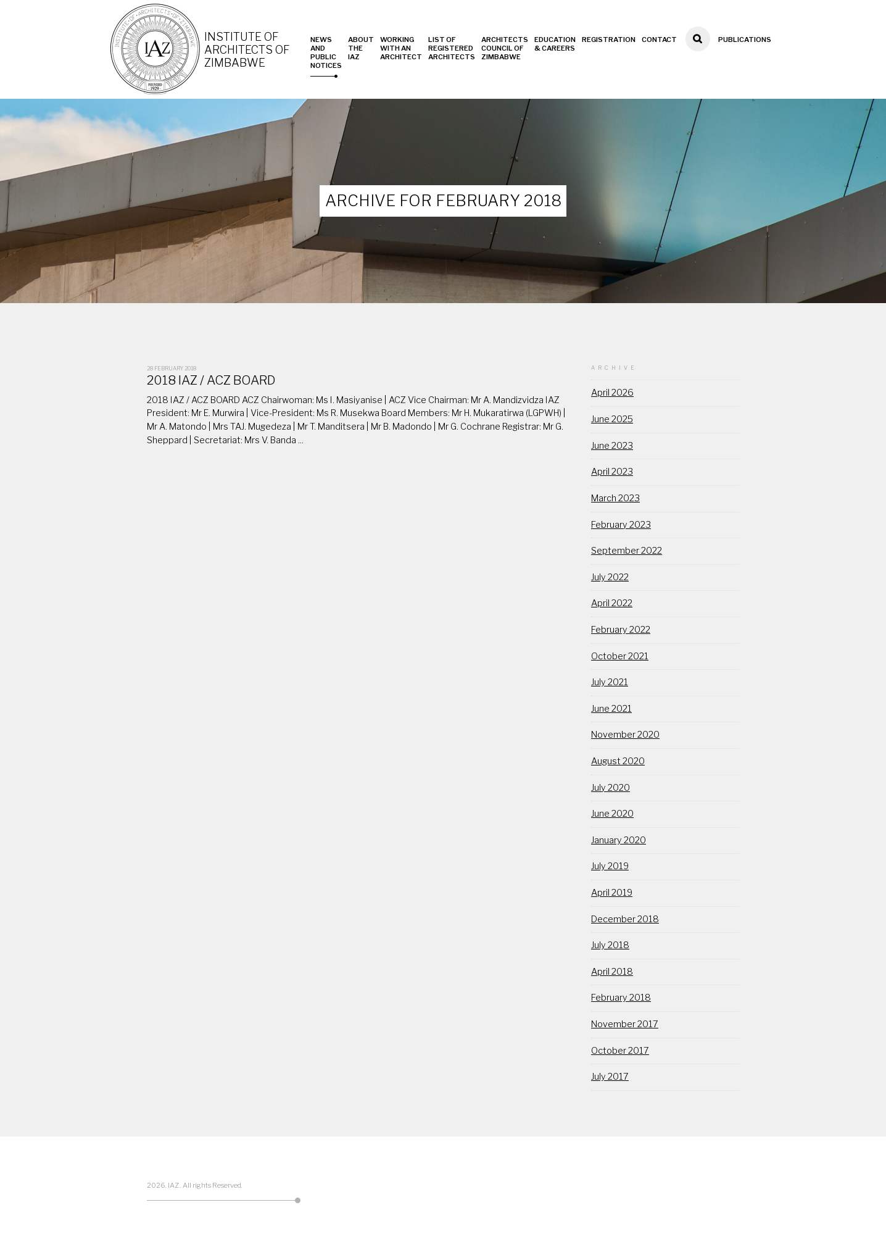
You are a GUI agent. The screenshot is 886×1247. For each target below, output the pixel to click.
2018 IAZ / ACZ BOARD (211, 380)
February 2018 (621, 997)
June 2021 (611, 708)
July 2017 (610, 1076)
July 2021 (609, 682)
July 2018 (610, 945)
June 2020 (612, 813)
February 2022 (620, 629)
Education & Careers (555, 43)
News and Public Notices (326, 52)
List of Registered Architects (451, 48)
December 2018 (625, 919)
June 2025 (612, 419)
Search (697, 55)
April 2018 (612, 971)
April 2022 (611, 603)
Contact (659, 39)
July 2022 (610, 577)
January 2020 (618, 840)
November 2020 (625, 734)
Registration (609, 39)
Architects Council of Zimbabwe (504, 48)
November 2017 (624, 1024)
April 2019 (611, 892)
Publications (744, 39)
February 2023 (621, 524)
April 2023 (612, 471)
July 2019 (610, 866)
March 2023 (615, 498)
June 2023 (612, 445)
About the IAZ (361, 48)
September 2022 (626, 550)
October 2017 (620, 1050)
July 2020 (610, 787)
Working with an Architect (401, 48)
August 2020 (618, 761)
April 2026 (612, 392)
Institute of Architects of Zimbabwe (248, 49)
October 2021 (619, 656)
